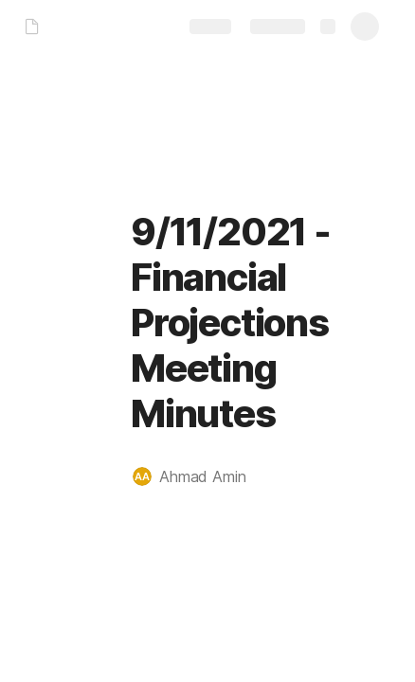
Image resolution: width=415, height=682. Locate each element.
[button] (199, 476)
